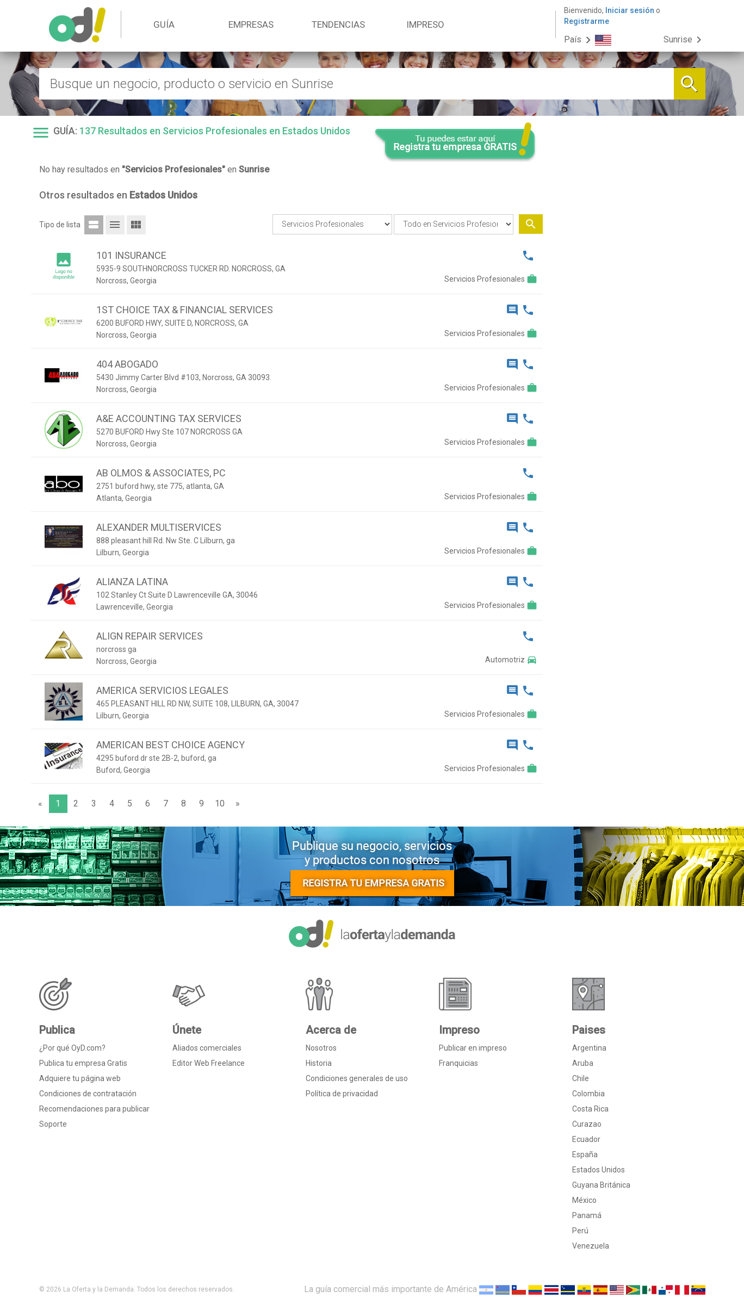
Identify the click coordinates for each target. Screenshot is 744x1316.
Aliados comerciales (206, 1048)
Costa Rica (590, 1108)
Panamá (587, 1215)
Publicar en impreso (473, 1048)
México (584, 1200)
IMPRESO (425, 24)
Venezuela (590, 1245)
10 (220, 803)
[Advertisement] (628, 341)
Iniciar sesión (629, 10)
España (585, 1154)
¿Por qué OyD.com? (72, 1048)
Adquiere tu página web (80, 1078)
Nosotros (321, 1048)
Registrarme (586, 21)
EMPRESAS (251, 24)
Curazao (587, 1124)
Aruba (582, 1063)
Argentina (589, 1048)
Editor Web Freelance (208, 1063)
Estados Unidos (598, 1169)
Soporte (53, 1124)
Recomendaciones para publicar (94, 1108)
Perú (580, 1230)
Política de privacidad (342, 1093)
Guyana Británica (601, 1185)
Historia (319, 1063)
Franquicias (458, 1063)
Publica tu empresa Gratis (83, 1063)
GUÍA (164, 24)
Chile (580, 1078)
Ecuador (586, 1139)
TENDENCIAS (338, 24)
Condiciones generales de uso (357, 1078)
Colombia (588, 1093)
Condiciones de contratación (88, 1093)
